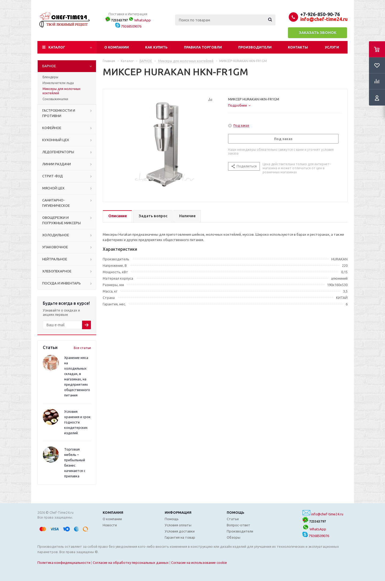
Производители (255, 47)
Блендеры (50, 77)
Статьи (233, 519)
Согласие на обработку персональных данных (131, 562)
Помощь (235, 512)
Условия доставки (180, 531)
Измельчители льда (58, 83)
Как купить (156, 47)
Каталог (56, 47)
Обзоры (233, 537)
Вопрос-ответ (238, 525)
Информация (178, 512)
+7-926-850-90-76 (320, 14)
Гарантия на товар (180, 537)
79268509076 (128, 26)
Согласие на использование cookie (199, 562)
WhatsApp (140, 20)
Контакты (298, 47)
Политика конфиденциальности (63, 562)
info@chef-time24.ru (327, 514)
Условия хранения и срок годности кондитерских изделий (77, 422)
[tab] (239, 105)
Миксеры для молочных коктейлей (61, 91)
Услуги (332, 47)
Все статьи (82, 348)
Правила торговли (203, 47)
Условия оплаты (178, 525)
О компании (116, 47)
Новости (110, 525)
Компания (113, 512)
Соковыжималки (55, 99)
